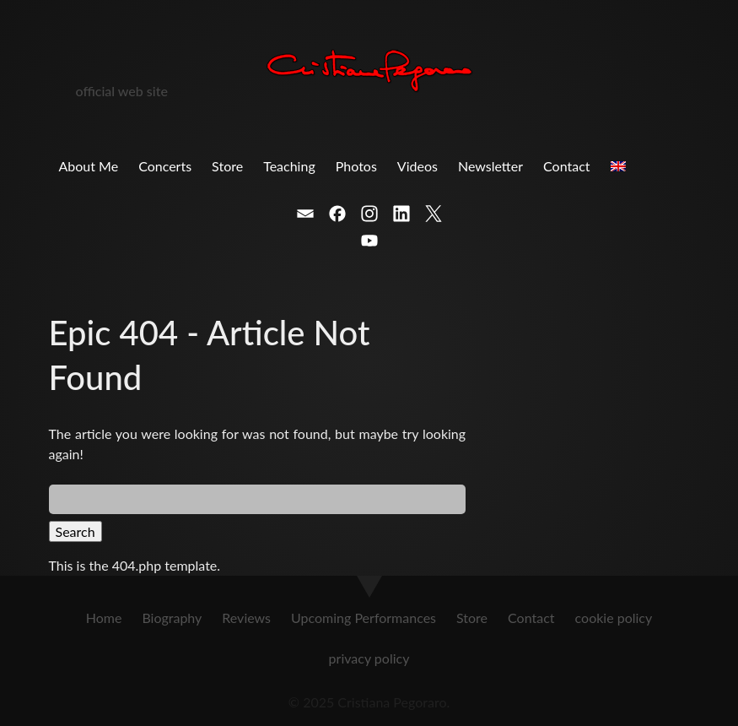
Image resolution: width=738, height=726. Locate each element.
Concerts (164, 166)
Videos (417, 166)
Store (227, 166)
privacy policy (369, 658)
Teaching (289, 166)
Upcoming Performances (363, 618)
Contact (566, 166)
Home (104, 618)
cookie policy (614, 618)
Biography (172, 618)
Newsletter (490, 166)
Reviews (246, 618)
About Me (89, 166)
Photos (356, 166)
